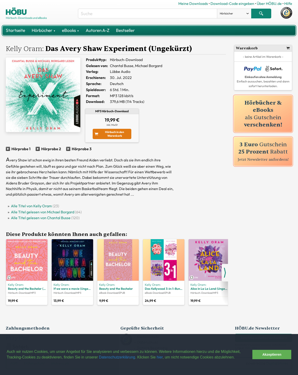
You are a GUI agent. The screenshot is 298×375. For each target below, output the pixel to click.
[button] (247, 354)
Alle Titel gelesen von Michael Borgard (42, 212)
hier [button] (160, 357)
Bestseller (125, 30)
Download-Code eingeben (232, 3)
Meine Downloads (193, 3)
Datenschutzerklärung (117, 357)
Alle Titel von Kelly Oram (31, 206)
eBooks (70, 30)
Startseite (15, 30)
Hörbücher (43, 30)
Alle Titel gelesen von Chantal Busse (41, 217)
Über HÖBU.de (269, 3)
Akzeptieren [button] (271, 354)
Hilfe (288, 3)
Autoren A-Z (97, 30)
